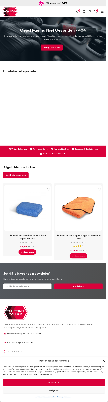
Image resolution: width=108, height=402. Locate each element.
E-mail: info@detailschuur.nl (20, 342)
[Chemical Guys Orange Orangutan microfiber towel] (78, 209)
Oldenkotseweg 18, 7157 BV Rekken (24, 333)
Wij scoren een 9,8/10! (56, 3)
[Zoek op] (84, 11)
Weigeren (54, 390)
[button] (103, 360)
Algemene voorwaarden (45, 397)
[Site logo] (10, 11)
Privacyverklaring (64, 397)
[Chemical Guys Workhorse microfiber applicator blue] (27, 209)
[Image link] (16, 312)
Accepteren (54, 382)
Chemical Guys (27, 242)
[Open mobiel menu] (102, 11)
